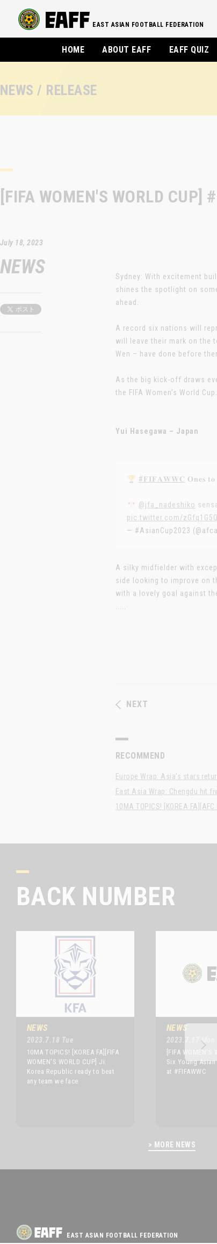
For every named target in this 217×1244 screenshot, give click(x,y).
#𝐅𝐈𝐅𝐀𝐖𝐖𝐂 (162, 479)
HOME (73, 50)
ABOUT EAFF (126, 50)
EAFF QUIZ (189, 50)
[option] (67, 1028)
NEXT (131, 704)
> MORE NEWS (172, 1145)
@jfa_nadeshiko (167, 504)
